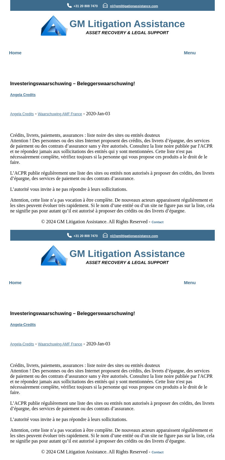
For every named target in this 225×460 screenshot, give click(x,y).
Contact (158, 222)
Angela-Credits (23, 325)
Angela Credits (23, 95)
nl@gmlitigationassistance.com (134, 6)
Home (15, 52)
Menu (190, 52)
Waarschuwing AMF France (60, 114)
